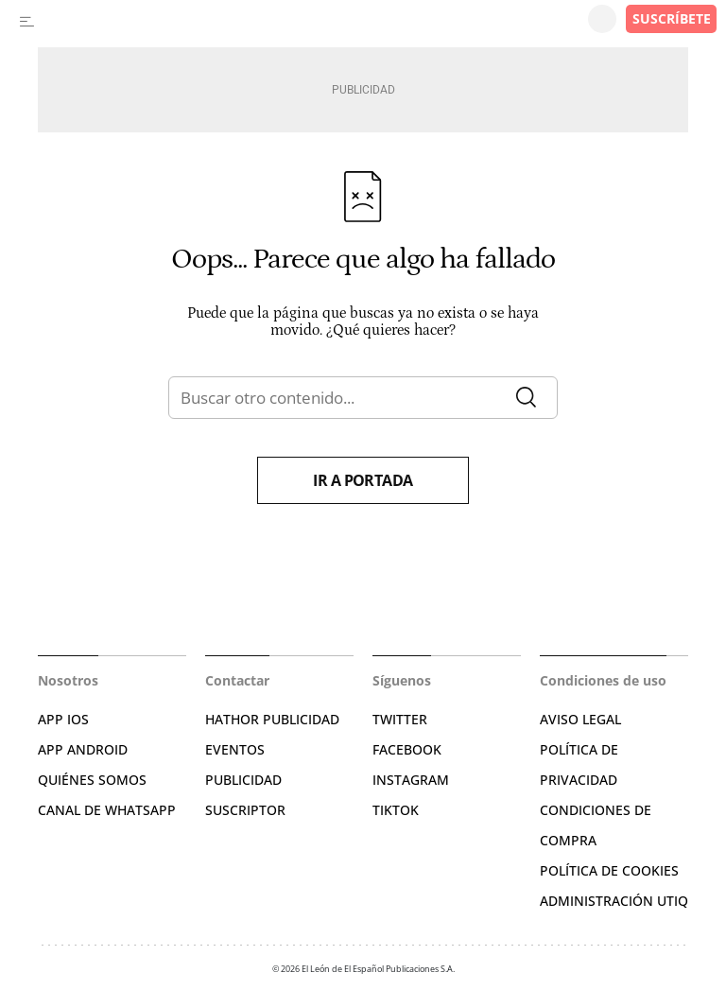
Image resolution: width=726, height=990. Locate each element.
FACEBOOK (406, 749)
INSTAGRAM (410, 780)
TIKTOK (395, 810)
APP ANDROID (83, 749)
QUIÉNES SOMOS (92, 780)
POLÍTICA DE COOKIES (609, 870)
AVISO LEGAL (580, 719)
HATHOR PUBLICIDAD (272, 719)
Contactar (237, 680)
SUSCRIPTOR (245, 810)
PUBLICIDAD (243, 780)
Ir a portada (363, 480)
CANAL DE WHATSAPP (107, 810)
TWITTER (399, 719)
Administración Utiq (614, 901)
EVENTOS (235, 749)
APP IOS (63, 719)
